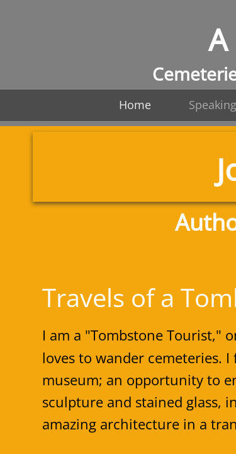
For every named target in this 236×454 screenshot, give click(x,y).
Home (135, 104)
